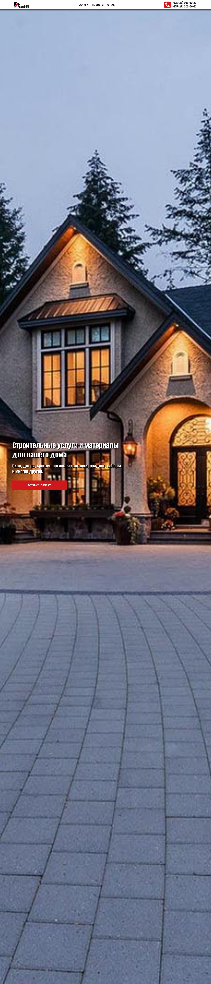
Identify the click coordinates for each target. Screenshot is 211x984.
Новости (98, 5)
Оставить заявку (39, 368)
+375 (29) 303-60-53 (184, 6)
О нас (111, 5)
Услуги (83, 5)
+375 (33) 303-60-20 (184, 3)
